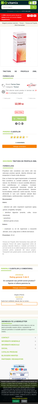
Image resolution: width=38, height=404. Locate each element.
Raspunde (19, 304)
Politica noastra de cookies (19, 398)
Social (4, 348)
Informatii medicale (10, 345)
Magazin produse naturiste (10, 23)
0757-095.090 (26, 11)
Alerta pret (7, 98)
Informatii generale (10, 341)
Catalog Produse (9, 352)
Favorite (19, 98)
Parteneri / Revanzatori (12, 359)
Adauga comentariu (19, 146)
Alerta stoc (32, 98)
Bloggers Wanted (9, 355)
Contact (5, 337)
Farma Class (15, 84)
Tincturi (21, 23)
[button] (31, 3)
